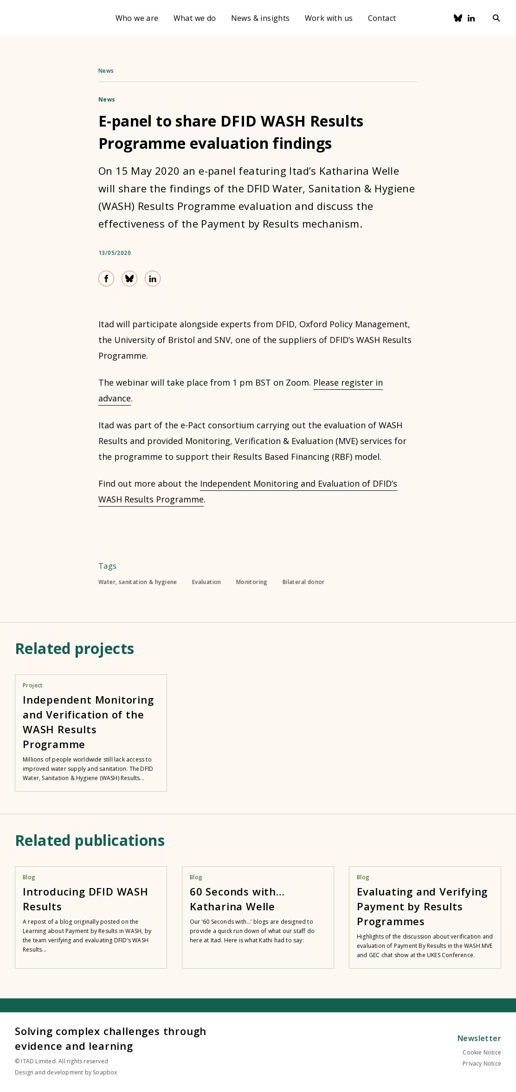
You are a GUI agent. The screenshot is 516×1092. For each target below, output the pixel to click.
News (106, 71)
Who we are (137, 18)
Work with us (329, 18)
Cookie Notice (482, 1052)
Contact (382, 18)
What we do (195, 18)
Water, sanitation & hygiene (137, 582)
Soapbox (105, 1072)
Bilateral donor (304, 582)
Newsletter (479, 1038)
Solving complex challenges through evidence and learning (110, 1038)
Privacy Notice (482, 1063)
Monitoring (252, 582)
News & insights (260, 18)
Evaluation (206, 582)
